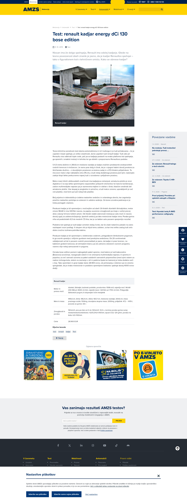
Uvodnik (29, 462)
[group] (57, 141)
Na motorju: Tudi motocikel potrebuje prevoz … (163, 149)
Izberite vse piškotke (38, 494)
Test (74, 27)
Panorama (102, 462)
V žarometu (28, 458)
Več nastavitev (91, 494)
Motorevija (57, 27)
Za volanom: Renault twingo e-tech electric (164, 165)
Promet (76, 462)
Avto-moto (29, 465)
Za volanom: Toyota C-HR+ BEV (163, 181)
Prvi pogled (102, 465)
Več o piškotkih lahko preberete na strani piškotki (109, 486)
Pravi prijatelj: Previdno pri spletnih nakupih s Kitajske (163, 196)
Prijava (119, 421)
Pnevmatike (54, 462)
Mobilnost (76, 458)
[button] (162, 9)
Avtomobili (66, 27)
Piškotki (125, 462)
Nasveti (77, 465)
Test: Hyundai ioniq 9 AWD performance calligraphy (163, 212)
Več (153, 154)
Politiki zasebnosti (106, 430)
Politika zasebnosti (129, 465)
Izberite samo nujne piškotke (66, 494)
